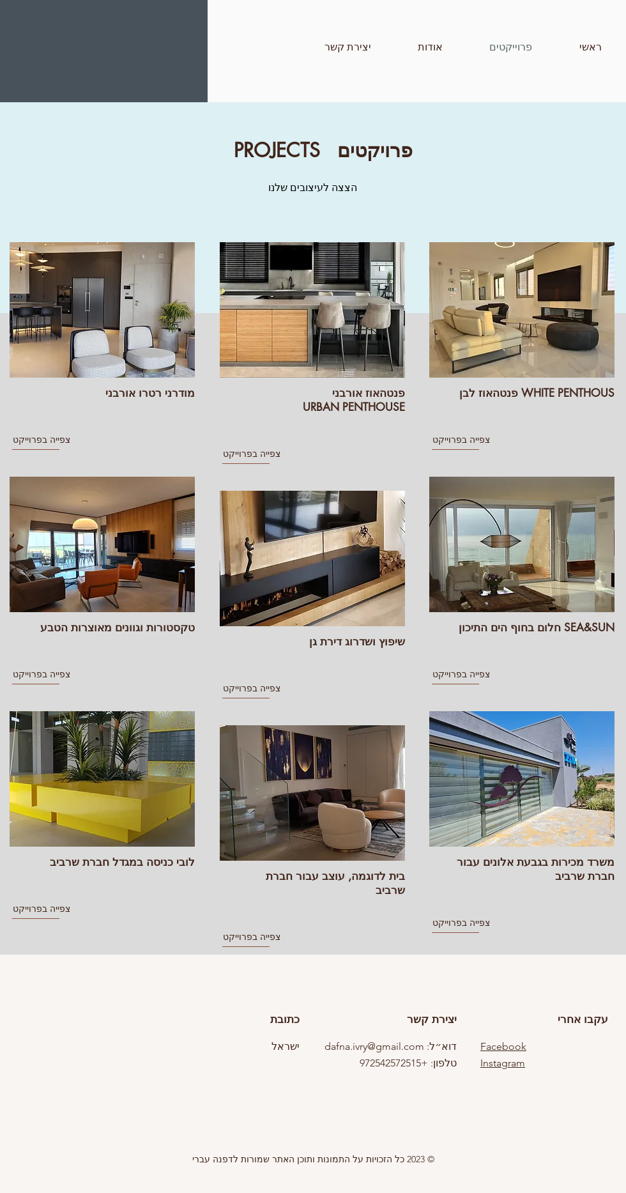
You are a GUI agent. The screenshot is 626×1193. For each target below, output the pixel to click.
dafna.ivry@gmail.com (374, 1046)
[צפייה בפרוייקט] (58, 440)
